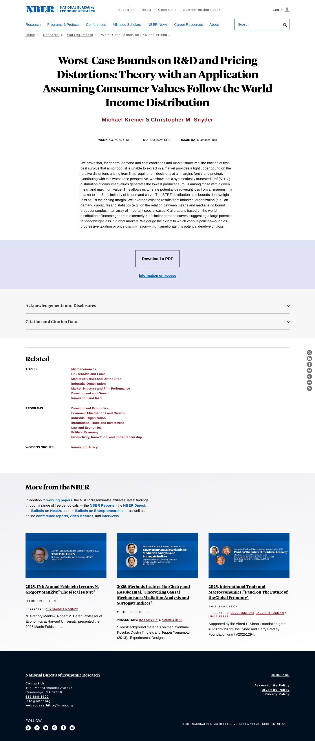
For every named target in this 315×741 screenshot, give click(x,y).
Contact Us (35, 683)
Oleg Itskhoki (242, 612)
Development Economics (90, 408)
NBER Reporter (103, 505)
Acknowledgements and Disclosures (61, 305)
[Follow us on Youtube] (72, 727)
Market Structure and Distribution (96, 379)
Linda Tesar (219, 616)
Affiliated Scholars (127, 24)
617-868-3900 (37, 696)
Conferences (96, 24)
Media (146, 9)
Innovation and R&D (86, 398)
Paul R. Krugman (270, 612)
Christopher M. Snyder (182, 120)
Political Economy (84, 432)
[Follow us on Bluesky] (45, 727)
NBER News (158, 24)
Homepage (280, 675)
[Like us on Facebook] (63, 727)
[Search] (285, 25)
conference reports (52, 516)
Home (30, 35)
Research (33, 24)
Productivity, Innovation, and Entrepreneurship (106, 437)
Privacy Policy (277, 694)
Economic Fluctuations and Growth (98, 413)
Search (243, 24)
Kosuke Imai (172, 619)
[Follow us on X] (28, 727)
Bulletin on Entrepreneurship (99, 511)
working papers (59, 500)
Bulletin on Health (46, 511)
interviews (110, 516)
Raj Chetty (148, 619)
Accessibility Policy (272, 685)
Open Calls (167, 9)
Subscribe (126, 9)
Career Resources (188, 24)
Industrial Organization (88, 383)
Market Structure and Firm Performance (100, 388)
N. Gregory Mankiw (62, 608)
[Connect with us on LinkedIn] (37, 727)
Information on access (157, 275)
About (214, 24)
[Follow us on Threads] (54, 727)
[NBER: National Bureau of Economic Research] (64, 11)
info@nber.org (38, 701)
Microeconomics (83, 369)
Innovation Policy (84, 447)
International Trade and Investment (97, 423)
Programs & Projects (63, 24)
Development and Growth (90, 393)
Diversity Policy (275, 689)
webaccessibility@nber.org (49, 705)
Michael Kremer (123, 120)
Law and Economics (86, 427)
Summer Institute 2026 (202, 9)
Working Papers (80, 35)
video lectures (81, 516)
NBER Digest (134, 505)
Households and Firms (88, 374)
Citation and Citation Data (51, 321)
